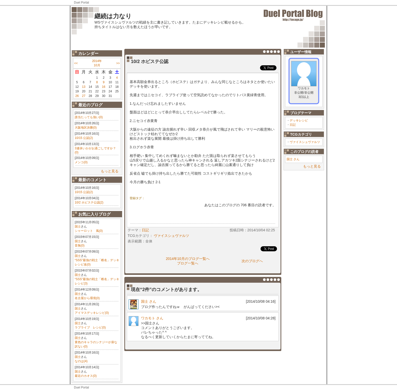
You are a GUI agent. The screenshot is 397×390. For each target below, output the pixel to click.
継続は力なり (113, 16)
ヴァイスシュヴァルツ (305, 142)
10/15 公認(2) (84, 138)
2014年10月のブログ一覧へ (188, 259)
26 (76, 96)
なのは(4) (81, 361)
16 (103, 87)
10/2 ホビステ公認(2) (89, 202)
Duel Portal (81, 2)
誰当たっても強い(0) (89, 117)
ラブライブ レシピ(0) (90, 327)
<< (76, 63)
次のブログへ (252, 261)
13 (83, 87)
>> (118, 63)
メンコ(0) (81, 162)
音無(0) (80, 245)
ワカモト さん (152, 318)
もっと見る (109, 171)
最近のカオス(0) (86, 376)
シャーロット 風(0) (89, 231)
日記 (293, 125)
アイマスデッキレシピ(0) (92, 313)
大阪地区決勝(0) (86, 127)
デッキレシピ (299, 120)
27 (83, 96)
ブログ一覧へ (187, 263)
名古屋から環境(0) (87, 298)
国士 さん (293, 159)
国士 (78, 226)
